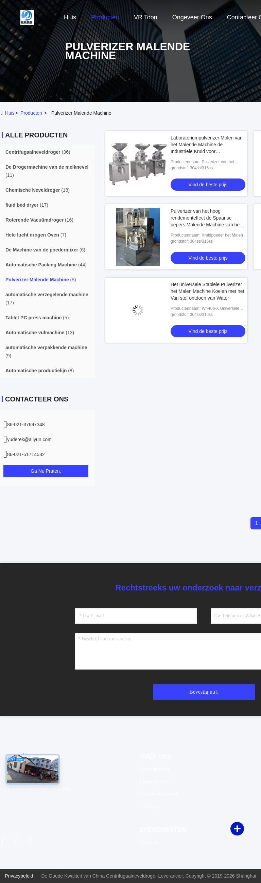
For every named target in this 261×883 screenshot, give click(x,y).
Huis (70, 17)
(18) (37, 190)
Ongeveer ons (192, 17)
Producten (105, 17)
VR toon (145, 17)
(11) (46, 171)
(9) (46, 351)
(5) (40, 279)
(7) (35, 235)
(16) (39, 220)
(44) (46, 264)
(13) (39, 332)
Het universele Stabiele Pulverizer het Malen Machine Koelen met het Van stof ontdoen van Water (207, 291)
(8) (39, 370)
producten (31, 113)
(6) (45, 249)
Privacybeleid (19, 876)
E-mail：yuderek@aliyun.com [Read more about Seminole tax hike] (38, 788)
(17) (26, 205)
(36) (37, 152)
